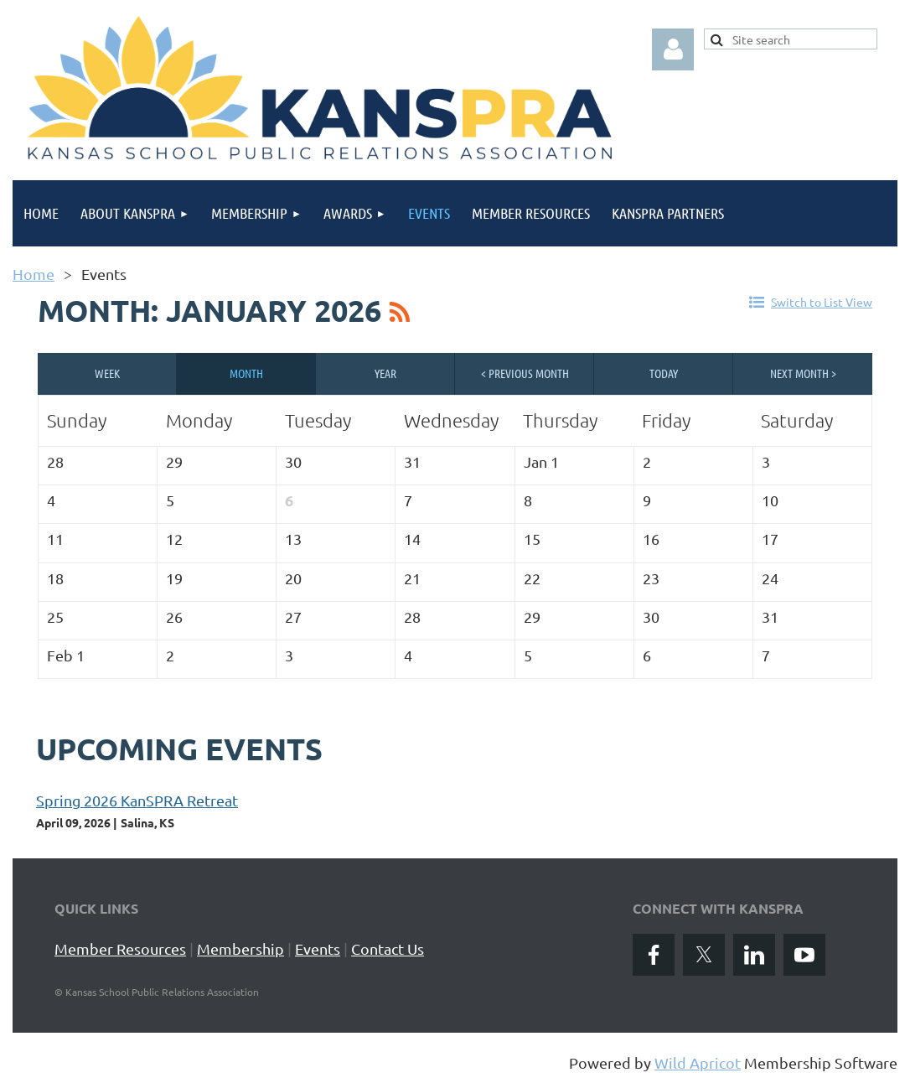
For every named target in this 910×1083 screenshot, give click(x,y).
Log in (673, 49)
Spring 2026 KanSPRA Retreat (137, 800)
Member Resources (120, 948)
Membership (240, 948)
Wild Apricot (697, 1062)
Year (385, 373)
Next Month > (803, 373)
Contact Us (387, 948)
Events (317, 948)
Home (33, 273)
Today (663, 373)
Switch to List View (821, 301)
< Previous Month (525, 373)
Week (107, 373)
